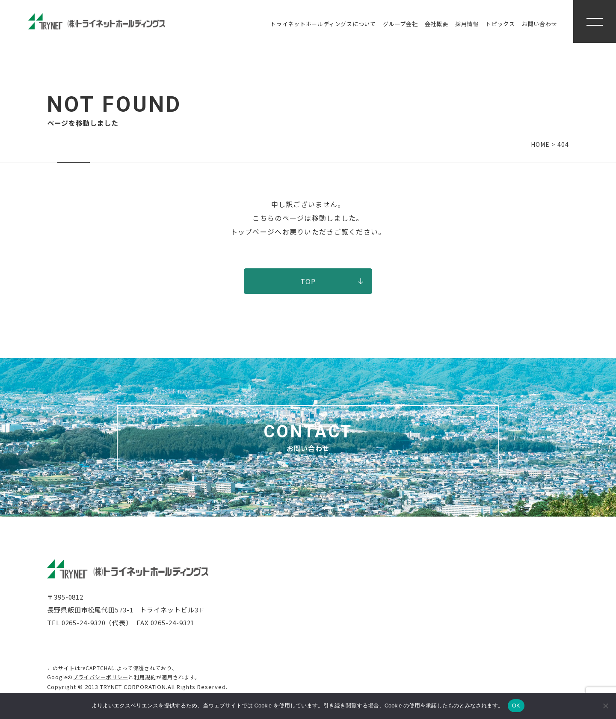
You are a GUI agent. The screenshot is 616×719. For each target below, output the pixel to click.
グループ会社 (400, 24)
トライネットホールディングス (323, 24)
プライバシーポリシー (100, 676)
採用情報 (467, 24)
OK (516, 705)
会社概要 (436, 24)
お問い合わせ (539, 24)
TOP (308, 281)
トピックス (500, 24)
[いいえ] (605, 705)
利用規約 (145, 676)
